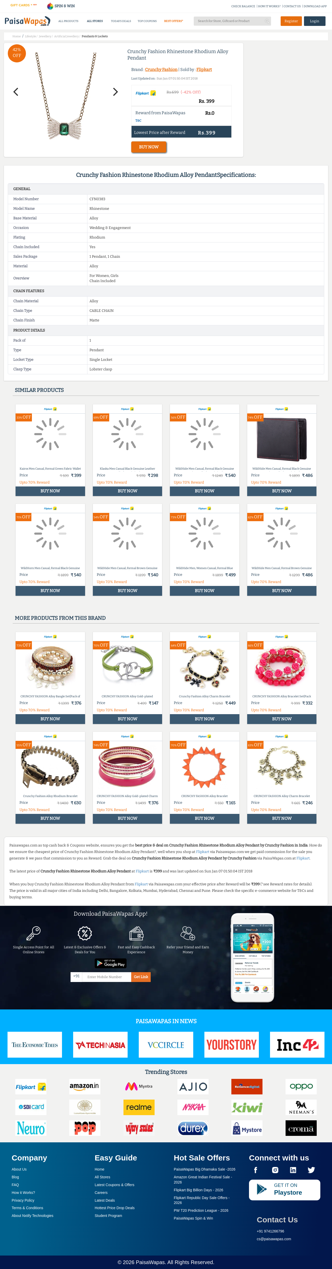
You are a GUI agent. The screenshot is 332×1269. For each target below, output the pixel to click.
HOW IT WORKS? (269, 6)
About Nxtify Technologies (32, 1216)
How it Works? (23, 1193)
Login (314, 21)
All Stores (102, 1177)
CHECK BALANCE (243, 6)
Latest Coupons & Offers (114, 1185)
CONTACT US (292, 6)
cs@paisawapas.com (274, 1239)
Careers (101, 1193)
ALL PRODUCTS (68, 21)
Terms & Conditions (27, 1208)
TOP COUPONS (147, 21)
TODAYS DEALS (121, 21)
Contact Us (277, 1219)
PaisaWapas (150, 1262)
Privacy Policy (23, 1200)
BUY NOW (148, 147)
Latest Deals (105, 1200)
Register (291, 21)
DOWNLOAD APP (315, 6)
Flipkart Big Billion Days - (198, 1190)
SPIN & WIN (60, 6)
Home (99, 1169)
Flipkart (204, 69)
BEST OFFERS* (173, 21)
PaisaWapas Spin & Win (193, 1218)
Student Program (108, 1216)
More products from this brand (60, 618)
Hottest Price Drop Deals (115, 1208)
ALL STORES (95, 21)
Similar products (39, 390)
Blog (15, 1177)
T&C (138, 121)
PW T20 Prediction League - (201, 1210)
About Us (19, 1169)
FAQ (15, 1185)
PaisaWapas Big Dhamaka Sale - (205, 1169)
